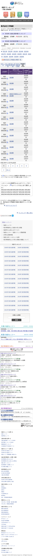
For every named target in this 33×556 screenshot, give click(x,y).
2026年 (21, 56)
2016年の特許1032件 (23, 65)
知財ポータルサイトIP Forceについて (9, 534)
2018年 (9, 54)
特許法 (2, 486)
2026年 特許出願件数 (9, 247)
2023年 (6, 56)
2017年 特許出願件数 (9, 287)
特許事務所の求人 (7, 346)
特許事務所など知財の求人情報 (13, 227)
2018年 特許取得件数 (23, 283)
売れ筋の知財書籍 (5, 520)
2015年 (26, 51)
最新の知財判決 (4, 508)
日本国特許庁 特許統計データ (7, 446)
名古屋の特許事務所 (5, 473)
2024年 (11, 56)
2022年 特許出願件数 (9, 265)
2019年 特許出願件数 (9, 278)
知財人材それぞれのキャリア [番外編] (10, 358)
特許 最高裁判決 (4, 510)
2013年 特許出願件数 (9, 301)
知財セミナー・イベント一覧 (25, 341)
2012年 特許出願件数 (9, 305)
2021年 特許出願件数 (9, 270)
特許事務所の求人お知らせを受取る (9, 460)
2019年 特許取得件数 (23, 278)
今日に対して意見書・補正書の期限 (9, 502)
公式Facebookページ (5, 522)
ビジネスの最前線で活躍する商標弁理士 (17, 398)
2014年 (21, 51)
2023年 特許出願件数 (9, 261)
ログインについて (16, 30)
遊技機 (11, 77)
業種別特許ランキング (6, 444)
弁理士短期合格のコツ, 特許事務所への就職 (17, 361)
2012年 (10, 51)
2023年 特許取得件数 (23, 261)
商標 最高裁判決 (4, 512)
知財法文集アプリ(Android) (7, 528)
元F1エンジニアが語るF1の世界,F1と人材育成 (17, 382)
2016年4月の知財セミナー (7, 450)
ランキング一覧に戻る (25, 213)
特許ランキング (8, 20)
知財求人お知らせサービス (11, 230)
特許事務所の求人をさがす (7, 459)
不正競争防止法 (4, 493)
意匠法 (2, 489)
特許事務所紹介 (6, 408)
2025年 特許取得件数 (23, 252)
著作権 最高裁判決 (5, 514)
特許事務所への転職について (7, 464)
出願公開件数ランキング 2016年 (8, 440)
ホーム (2, 20)
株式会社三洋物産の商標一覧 (11, 59)
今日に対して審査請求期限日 (7, 503)
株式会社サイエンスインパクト (8, 532)
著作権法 (3, 495)
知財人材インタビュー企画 (11, 237)
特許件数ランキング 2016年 (7, 442)
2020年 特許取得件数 (23, 274)
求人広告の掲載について (6, 552)
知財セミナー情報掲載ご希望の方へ (9, 454)
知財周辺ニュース (5, 435)
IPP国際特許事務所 (7, 419)
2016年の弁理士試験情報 (6, 479)
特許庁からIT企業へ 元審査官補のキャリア (17, 366)
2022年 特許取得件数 (23, 265)
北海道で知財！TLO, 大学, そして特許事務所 (17, 387)
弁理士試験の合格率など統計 (7, 481)
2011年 (5, 51)
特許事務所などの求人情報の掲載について (16, 239)
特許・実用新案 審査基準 (6, 497)
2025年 (16, 56)
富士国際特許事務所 (7, 415)
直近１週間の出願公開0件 (7, 65)
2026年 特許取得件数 (23, 247)
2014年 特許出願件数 (9, 296)
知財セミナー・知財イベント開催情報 (15, 232)
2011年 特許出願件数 (9, 310)
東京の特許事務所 (5, 471)
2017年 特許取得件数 (23, 287)
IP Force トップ (4, 518)
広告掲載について (5, 550)
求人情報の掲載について (6, 466)
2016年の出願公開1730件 (17, 65)
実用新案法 (3, 488)
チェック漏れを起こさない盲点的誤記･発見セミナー (16, 339)
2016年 (24, 20)
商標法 (2, 491)
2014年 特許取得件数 (23, 296)
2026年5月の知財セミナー (7, 452)
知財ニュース (3, 64)
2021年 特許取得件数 (23, 270)
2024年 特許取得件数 (23, 256)
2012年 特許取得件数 (23, 305)
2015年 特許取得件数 (23, 292)
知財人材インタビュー (6, 462)
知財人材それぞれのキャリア (8, 353)
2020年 (19, 54)
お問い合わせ (4, 541)
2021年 (25, 54)
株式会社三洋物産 (17, 20)
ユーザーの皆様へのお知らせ (7, 536)
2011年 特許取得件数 (23, 310)
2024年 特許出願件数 (9, 256)
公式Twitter (3, 524)
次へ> (8, 170)
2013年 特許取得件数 (23, 301)
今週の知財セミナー (8, 326)
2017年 (3, 54)
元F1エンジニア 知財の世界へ (17, 377)
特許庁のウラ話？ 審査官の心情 (17, 371)
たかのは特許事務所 (7, 410)
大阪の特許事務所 (5, 474)
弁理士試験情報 (8, 235)
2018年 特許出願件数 (9, 283)
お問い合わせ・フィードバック (8, 545)
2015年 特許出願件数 (9, 292)
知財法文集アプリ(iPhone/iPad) (8, 526)
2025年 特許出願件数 (9, 252)
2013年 (15, 51)
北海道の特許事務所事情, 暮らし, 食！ (17, 393)
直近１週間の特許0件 (13, 65)
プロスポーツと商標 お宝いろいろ (17, 403)
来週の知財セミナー (8, 335)
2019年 (14, 54)
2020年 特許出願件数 (9, 274)
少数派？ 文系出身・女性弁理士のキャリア (17, 355)
